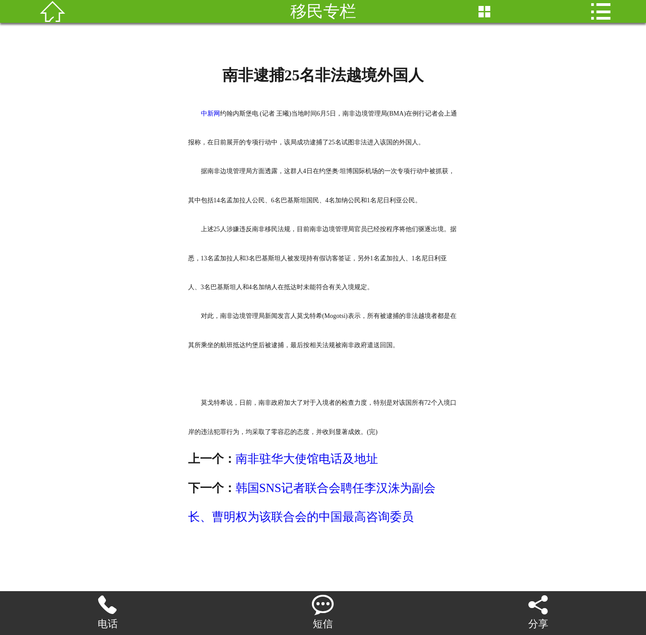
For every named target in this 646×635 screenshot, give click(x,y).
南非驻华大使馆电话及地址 (307, 459)
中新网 (210, 113)
